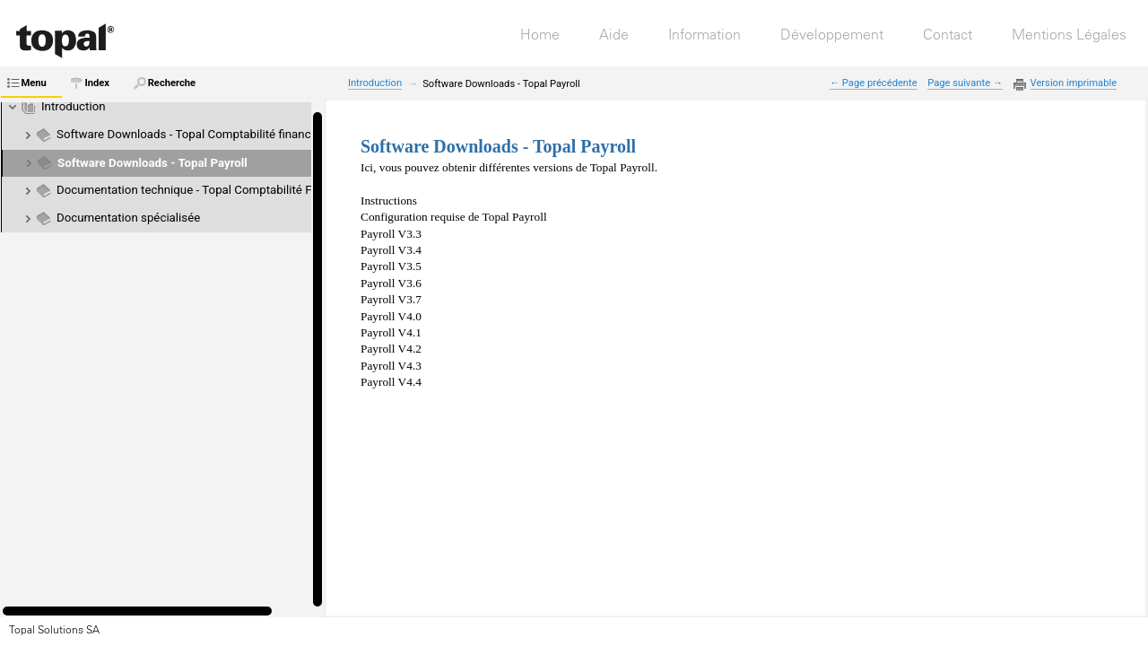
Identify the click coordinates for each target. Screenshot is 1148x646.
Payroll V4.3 (391, 365)
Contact (947, 34)
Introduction (73, 106)
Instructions (389, 200)
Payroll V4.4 (391, 381)
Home (540, 34)
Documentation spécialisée (128, 217)
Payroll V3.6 (391, 283)
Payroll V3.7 (391, 299)
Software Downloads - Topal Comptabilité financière (193, 134)
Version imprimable (1074, 83)
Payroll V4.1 (391, 332)
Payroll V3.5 (391, 266)
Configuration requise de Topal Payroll (454, 216)
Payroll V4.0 (391, 316)
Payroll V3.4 (391, 250)
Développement (831, 34)
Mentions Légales (1069, 34)
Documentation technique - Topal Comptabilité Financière (208, 189)
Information (704, 34)
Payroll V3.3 (391, 233)
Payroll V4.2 (391, 348)
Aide (614, 34)
